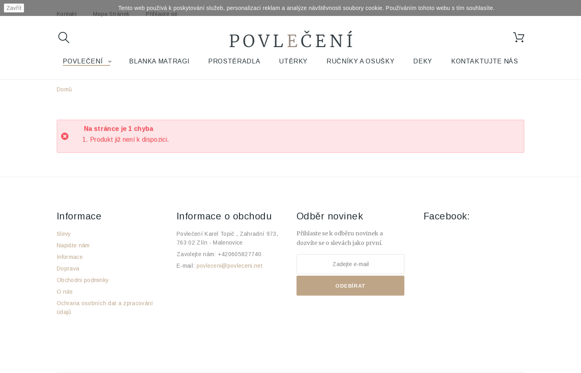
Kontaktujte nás (484, 61)
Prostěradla (234, 61)
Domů (64, 89)
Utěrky (293, 61)
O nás (65, 291)
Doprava (68, 268)
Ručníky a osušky (360, 61)
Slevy (64, 234)
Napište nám (73, 245)
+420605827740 (239, 254)
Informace (70, 257)
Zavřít (14, 8)
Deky (422, 61)
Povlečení (83, 61)
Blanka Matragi (159, 61)
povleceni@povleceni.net (230, 265)
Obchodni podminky (83, 280)
